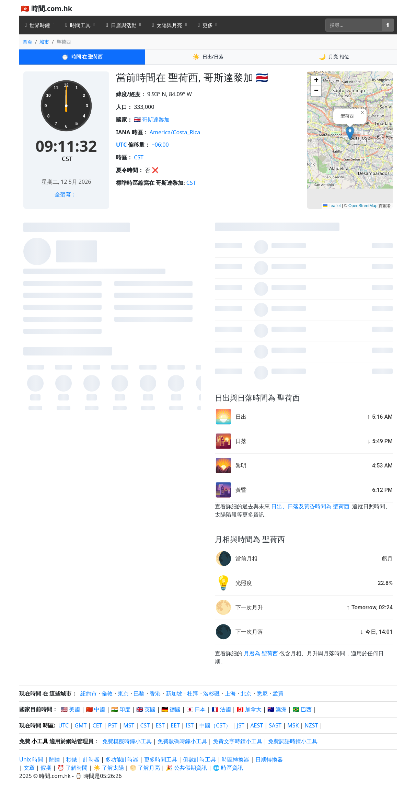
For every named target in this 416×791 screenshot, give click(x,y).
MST (128, 725)
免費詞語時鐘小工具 (292, 741)
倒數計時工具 (200, 759)
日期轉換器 (269, 759)
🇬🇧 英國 (145, 709)
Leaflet (332, 205)
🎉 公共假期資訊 (186, 767)
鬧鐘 (54, 759)
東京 (123, 693)
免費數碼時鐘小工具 (182, 741)
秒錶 (71, 759)
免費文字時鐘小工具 (237, 741)
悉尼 (262, 693)
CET (97, 725)
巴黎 (139, 693)
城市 (44, 41)
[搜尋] (353, 25)
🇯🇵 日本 (196, 709)
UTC (121, 144)
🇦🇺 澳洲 (277, 709)
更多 (205, 25)
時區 (48, 725)
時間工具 (78, 25)
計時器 (91, 759)
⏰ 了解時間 (72, 767)
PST (112, 725)
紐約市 (88, 693)
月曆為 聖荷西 (261, 653)
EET (175, 725)
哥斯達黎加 (156, 119)
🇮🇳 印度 (120, 709)
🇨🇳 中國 (95, 709)
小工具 (40, 741)
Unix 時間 (31, 759)
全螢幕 (66, 194)
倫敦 (107, 693)
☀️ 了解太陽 (109, 767)
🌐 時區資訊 (228, 767)
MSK (293, 725)
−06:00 (160, 144)
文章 (29, 767)
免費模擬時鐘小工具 (127, 741)
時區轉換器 (236, 759)
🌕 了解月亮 (145, 767)
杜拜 (192, 693)
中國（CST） (215, 725)
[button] (350, 133)
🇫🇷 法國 (221, 709)
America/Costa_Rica (175, 132)
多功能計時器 (121, 759)
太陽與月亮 (167, 25)
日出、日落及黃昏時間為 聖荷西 (310, 506)
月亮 (334, 56)
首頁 (27, 41)
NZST (311, 725)
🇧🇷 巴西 (302, 709)
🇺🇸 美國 (70, 709)
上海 (230, 693)
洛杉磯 (211, 693)
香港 (155, 693)
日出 (208, 56)
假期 (46, 767)
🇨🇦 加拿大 (249, 709)
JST (240, 725)
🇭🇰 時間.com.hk (46, 8)
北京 (246, 693)
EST (160, 725)
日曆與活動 (121, 25)
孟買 (278, 693)
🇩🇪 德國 (171, 709)
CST (67, 159)
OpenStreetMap (363, 205)
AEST (256, 725)
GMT (80, 725)
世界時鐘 (37, 25)
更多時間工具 (161, 759)
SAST (275, 725)
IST (190, 725)
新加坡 (174, 693)
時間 (81, 56)
